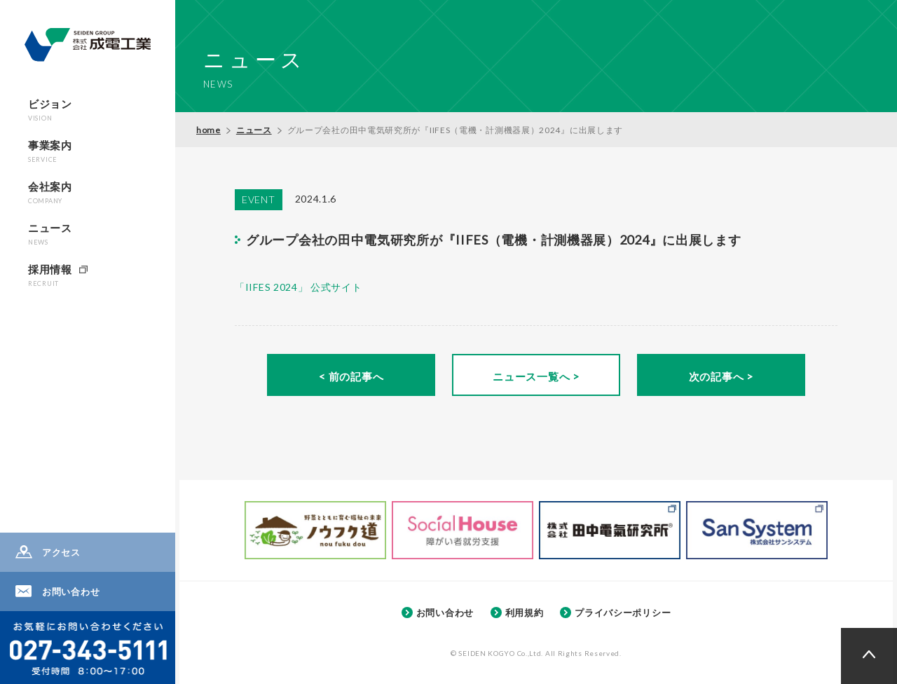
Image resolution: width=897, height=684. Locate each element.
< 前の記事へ (351, 376)
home (208, 130)
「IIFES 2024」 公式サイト (298, 287)
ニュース (50, 233)
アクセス (61, 552)
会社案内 (50, 192)
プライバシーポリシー (623, 612)
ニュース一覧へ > (536, 376)
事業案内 (50, 151)
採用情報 (50, 275)
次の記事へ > (721, 376)
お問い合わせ (71, 591)
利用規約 (524, 612)
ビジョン (50, 109)
